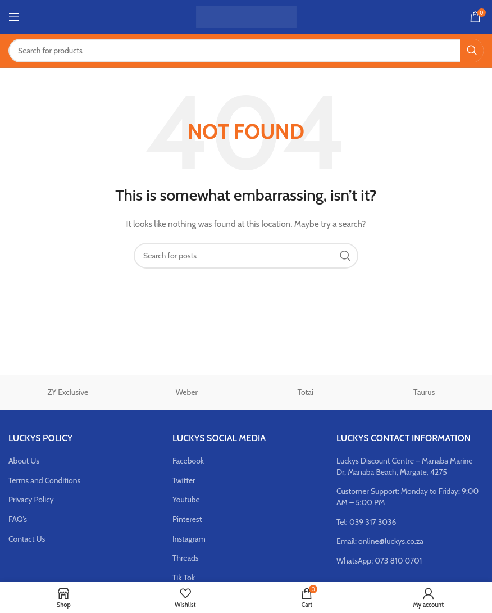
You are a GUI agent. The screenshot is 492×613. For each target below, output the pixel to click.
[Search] (246, 50)
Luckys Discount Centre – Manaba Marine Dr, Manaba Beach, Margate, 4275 (404, 466)
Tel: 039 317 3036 (366, 522)
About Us (23, 461)
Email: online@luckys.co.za (379, 541)
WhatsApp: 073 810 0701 (379, 561)
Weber (187, 392)
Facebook (188, 461)
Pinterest (187, 519)
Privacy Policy (31, 499)
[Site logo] (246, 16)
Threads (185, 558)
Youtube (186, 499)
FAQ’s (17, 519)
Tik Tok (183, 578)
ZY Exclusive (67, 392)
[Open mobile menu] (14, 17)
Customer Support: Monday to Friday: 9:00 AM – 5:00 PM (407, 496)
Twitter (183, 480)
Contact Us (26, 539)
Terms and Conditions (44, 480)
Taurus (424, 392)
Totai (305, 392)
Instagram (189, 539)
